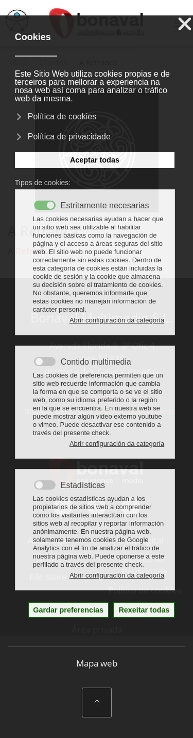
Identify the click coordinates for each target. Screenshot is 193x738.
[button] (97, 702)
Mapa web (96, 663)
